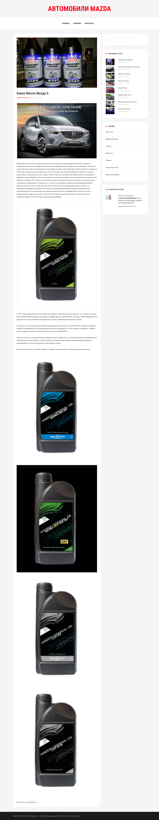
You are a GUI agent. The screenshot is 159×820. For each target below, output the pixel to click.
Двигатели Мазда (112, 174)
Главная (65, 23)
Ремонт (108, 160)
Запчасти (109, 132)
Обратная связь (64, 816)
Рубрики (77, 23)
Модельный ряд (23, 98)
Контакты (89, 23)
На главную (75, 816)
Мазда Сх (109, 153)
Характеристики (112, 167)
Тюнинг (108, 146)
